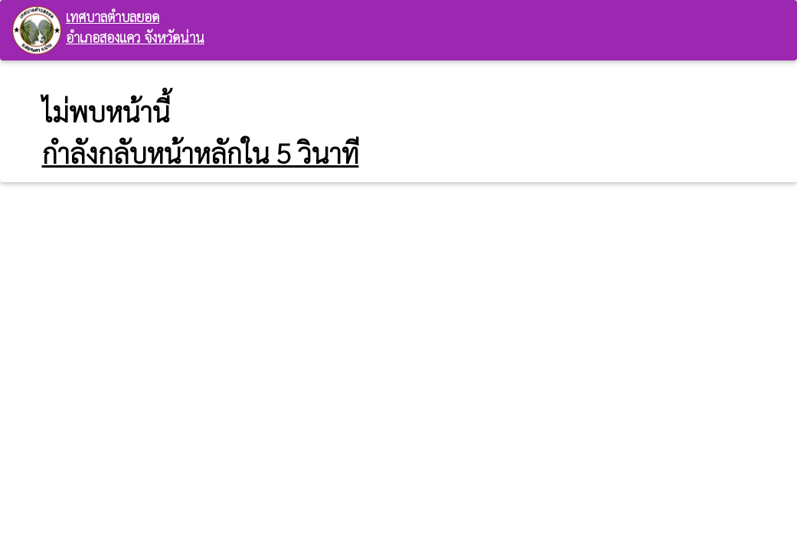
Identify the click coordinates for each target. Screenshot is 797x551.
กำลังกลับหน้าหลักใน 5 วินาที (200, 152)
